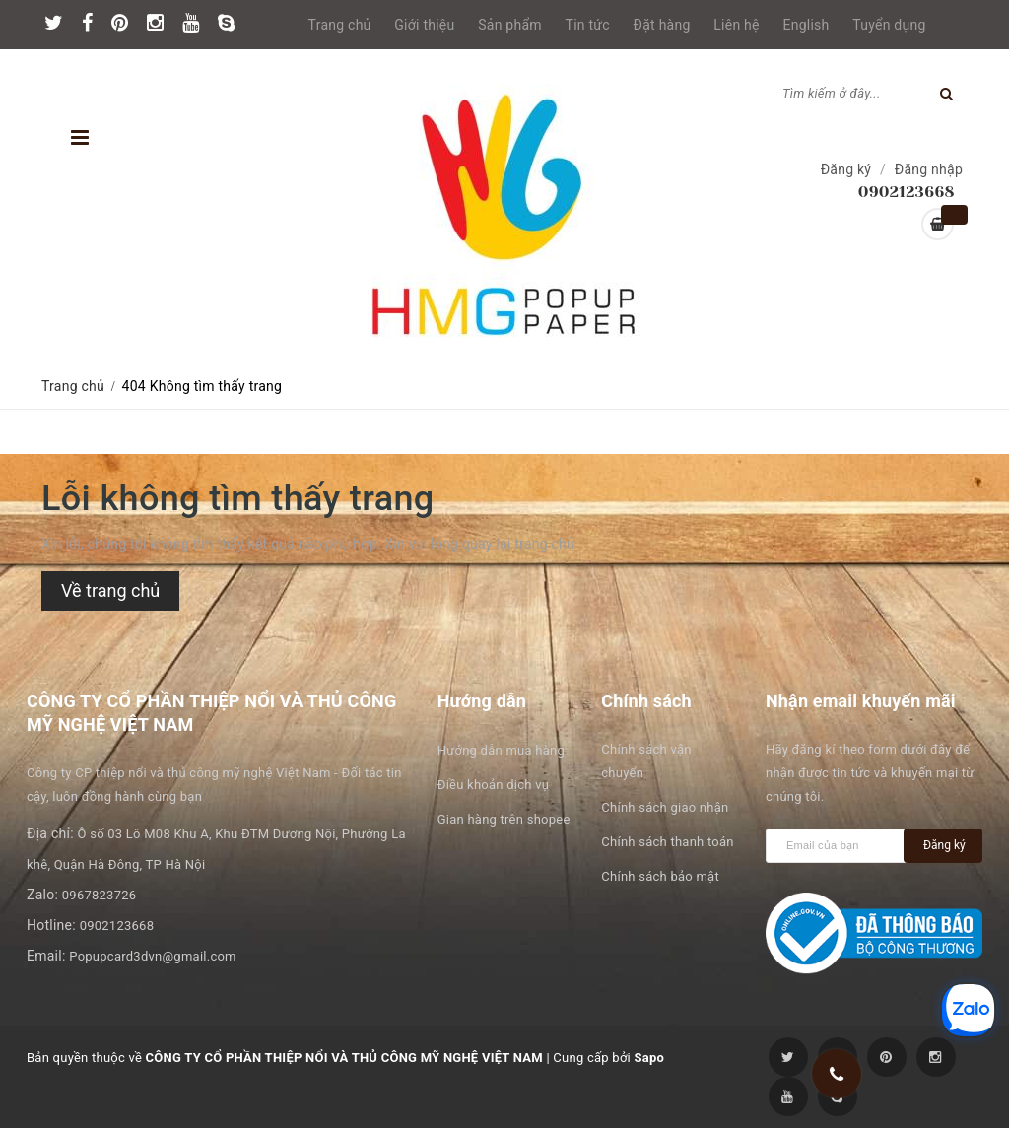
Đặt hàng (662, 25)
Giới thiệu (424, 25)
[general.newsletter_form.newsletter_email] (839, 846)
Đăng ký (846, 169)
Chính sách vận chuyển (646, 761)
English (806, 25)
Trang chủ (339, 25)
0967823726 (99, 895)
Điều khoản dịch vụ (493, 784)
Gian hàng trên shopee (504, 819)
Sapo (649, 1057)
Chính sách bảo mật (660, 876)
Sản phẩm (510, 25)
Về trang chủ (110, 590)
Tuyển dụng (888, 25)
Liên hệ (736, 25)
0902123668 (117, 925)
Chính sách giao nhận (664, 807)
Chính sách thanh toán (667, 841)
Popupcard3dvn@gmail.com (152, 956)
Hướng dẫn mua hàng (501, 750)
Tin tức (588, 25)
